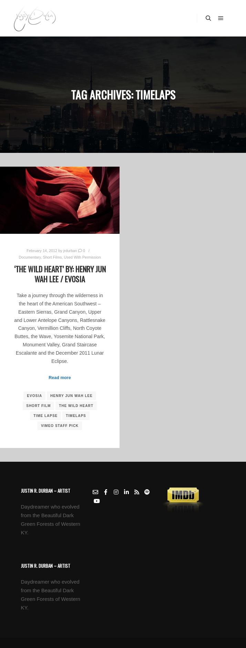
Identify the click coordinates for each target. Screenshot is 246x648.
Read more (60, 377)
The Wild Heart (76, 406)
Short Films (52, 257)
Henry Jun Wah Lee (71, 396)
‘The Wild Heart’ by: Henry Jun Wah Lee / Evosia (60, 273)
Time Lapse (45, 416)
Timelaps (76, 416)
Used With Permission (82, 257)
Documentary (30, 257)
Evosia (34, 396)
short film (38, 406)
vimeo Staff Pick (60, 426)
